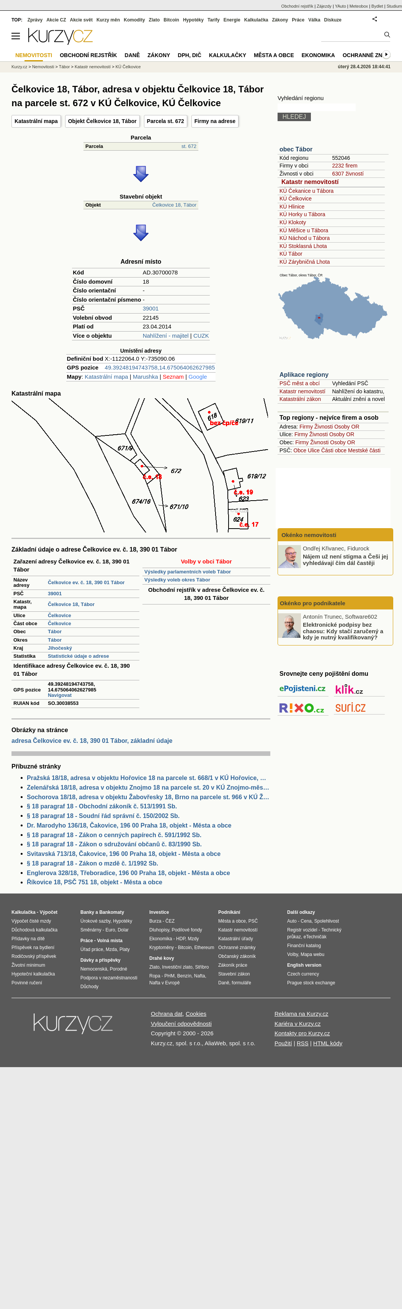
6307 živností (348, 174)
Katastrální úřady (235, 938)
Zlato (154, 20)
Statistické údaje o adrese (78, 656)
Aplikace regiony (303, 374)
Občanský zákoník (237, 956)
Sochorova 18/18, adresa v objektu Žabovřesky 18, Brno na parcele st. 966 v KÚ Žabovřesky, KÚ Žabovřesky (148, 797)
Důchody (89, 986)
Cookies (196, 1013)
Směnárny (90, 930)
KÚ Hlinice (291, 207)
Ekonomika (318, 55)
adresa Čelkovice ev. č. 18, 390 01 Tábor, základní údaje (91, 740)
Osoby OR (346, 427)
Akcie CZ (56, 20)
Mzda (111, 949)
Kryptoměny (161, 947)
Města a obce (274, 55)
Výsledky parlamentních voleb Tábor (187, 572)
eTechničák (315, 936)
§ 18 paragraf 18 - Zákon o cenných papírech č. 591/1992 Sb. (114, 835)
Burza (155, 921)
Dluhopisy (159, 930)
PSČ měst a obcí (299, 383)
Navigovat (60, 695)
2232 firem (344, 166)
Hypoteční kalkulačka (33, 974)
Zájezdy (324, 6)
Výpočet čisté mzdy (31, 921)
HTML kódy (327, 1043)
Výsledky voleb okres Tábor (177, 580)
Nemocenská (93, 969)
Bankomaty (111, 912)
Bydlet (377, 6)
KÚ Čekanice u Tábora (306, 191)
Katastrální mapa (36, 121)
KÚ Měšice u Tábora (303, 230)
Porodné (118, 969)
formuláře (241, 982)
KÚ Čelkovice (295, 198)
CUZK (201, 335)
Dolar (123, 930)
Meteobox (359, 6)
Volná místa (109, 940)
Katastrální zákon (300, 399)
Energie (232, 20)
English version (304, 965)
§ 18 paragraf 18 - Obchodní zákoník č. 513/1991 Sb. (102, 806)
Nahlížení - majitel (166, 335)
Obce (300, 450)
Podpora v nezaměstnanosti (108, 978)
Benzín (184, 976)
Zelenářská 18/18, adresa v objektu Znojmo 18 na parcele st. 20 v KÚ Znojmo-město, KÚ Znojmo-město (148, 787)
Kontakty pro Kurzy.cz (302, 1033)
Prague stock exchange (311, 982)
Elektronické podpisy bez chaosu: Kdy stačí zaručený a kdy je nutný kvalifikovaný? (343, 631)
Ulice (314, 450)
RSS (303, 1043)
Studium (394, 6)
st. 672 (188, 146)
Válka (314, 20)
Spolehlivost (326, 921)
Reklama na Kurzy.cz (301, 1013)
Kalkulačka (256, 20)
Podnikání (229, 912)
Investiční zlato (177, 967)
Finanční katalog (304, 945)
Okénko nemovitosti (308, 535)
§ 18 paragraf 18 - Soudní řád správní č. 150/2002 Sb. (103, 816)
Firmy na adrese (214, 121)
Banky (87, 912)
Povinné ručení (26, 982)
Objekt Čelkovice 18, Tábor (102, 121)
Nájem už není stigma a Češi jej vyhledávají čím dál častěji (345, 559)
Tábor (55, 631)
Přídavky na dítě (28, 938)
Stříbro (202, 967)
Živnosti (323, 427)
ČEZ (170, 921)
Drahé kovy (161, 958)
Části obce (333, 450)
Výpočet (48, 912)
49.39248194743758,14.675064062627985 (160, 367)
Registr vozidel (302, 930)
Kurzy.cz (19, 66)
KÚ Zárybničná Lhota (304, 262)
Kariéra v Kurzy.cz (298, 1023)
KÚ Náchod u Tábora (304, 238)
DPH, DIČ (189, 55)
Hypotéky (193, 20)
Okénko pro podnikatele (312, 603)
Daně (132, 55)
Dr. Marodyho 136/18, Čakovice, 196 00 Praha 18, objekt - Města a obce (129, 825)
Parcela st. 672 (165, 121)
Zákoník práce (232, 965)
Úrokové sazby (95, 921)
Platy (124, 949)
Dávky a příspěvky (100, 960)
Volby (292, 954)
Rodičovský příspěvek (33, 956)
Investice (159, 912)
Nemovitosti (43, 66)
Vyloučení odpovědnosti (181, 1023)
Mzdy (193, 938)
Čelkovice (59, 615)
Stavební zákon (234, 974)
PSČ (253, 921)
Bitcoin (171, 20)
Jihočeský (60, 648)
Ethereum (204, 947)
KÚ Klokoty (292, 222)
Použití (283, 1043)
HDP (180, 938)
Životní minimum (28, 965)
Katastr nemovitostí (309, 182)
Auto (292, 921)
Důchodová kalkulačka (34, 930)
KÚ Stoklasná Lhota (303, 246)
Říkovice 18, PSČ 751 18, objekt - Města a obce (94, 882)
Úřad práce (91, 949)
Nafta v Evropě (164, 982)
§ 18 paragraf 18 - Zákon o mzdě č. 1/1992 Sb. (92, 863)
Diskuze (333, 20)
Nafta (199, 976)
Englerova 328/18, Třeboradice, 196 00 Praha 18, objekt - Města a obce (128, 873)
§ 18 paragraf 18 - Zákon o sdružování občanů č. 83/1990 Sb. (114, 844)
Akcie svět (81, 20)
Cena (306, 921)
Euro (110, 930)
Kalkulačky (227, 55)
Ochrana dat (167, 1013)
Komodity (134, 20)
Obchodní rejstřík (297, 6)
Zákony (280, 20)
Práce (298, 20)
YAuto (340, 6)
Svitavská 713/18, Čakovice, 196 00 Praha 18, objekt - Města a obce (124, 854)
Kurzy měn (108, 20)
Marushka (145, 376)
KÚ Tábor (290, 254)
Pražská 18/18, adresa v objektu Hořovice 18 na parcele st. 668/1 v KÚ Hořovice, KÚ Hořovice (148, 778)
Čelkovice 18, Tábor (174, 205)
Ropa (154, 976)
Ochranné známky (370, 55)
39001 (151, 308)
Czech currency (303, 974)
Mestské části (364, 450)
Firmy (306, 427)
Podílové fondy (187, 930)
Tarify (214, 20)
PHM (169, 976)
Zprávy (35, 20)
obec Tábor (295, 149)
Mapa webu (312, 954)
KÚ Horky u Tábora (302, 214)
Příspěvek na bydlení (32, 947)
